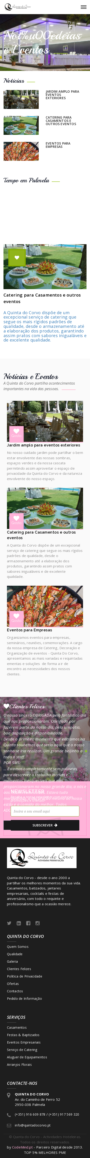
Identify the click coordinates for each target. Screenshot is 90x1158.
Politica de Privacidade (24, 976)
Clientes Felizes (19, 969)
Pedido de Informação (24, 998)
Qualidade (15, 954)
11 (86, 797)
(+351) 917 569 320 (64, 1114)
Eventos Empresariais (24, 1042)
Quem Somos (18, 946)
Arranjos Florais (19, 1064)
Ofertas (13, 983)
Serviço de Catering (22, 1049)
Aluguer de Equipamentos (27, 1057)
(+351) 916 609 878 (30, 1114)
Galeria (12, 961)
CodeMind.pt (22, 1147)
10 (86, 793)
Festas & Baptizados (23, 1035)
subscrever (45, 825)
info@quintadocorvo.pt (33, 1125)
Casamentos (17, 1027)
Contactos (15, 991)
